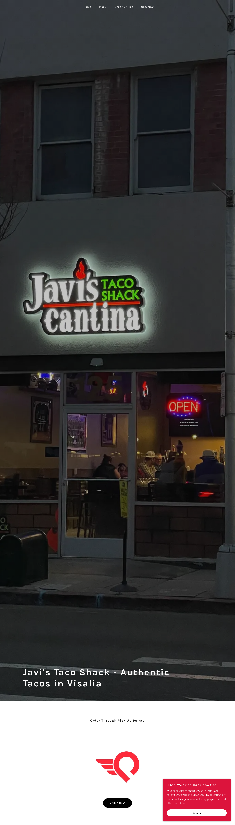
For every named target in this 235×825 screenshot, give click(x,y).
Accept (197, 813)
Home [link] (87, 6)
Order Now (117, 802)
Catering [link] (147, 6)
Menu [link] (103, 6)
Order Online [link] (124, 6)
